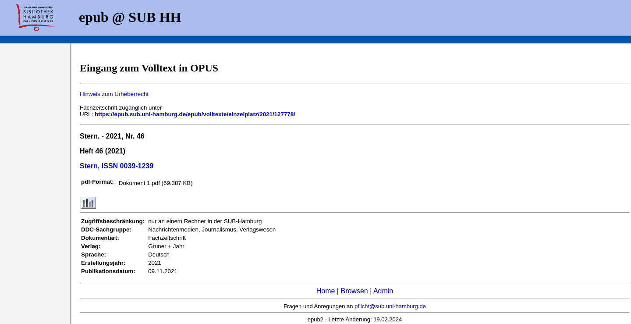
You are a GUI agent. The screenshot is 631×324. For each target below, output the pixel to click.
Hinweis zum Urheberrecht (114, 94)
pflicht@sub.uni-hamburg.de (390, 306)
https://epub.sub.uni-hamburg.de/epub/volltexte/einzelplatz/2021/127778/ (195, 114)
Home (325, 291)
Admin (383, 291)
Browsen (354, 291)
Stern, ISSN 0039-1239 (116, 166)
